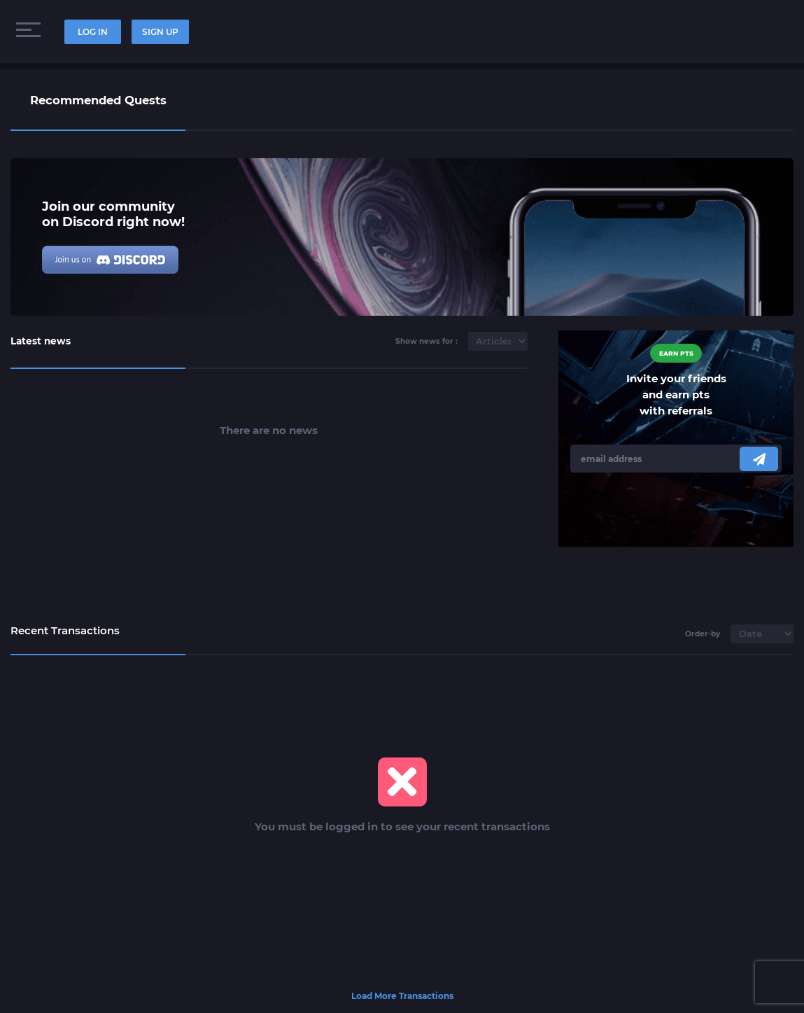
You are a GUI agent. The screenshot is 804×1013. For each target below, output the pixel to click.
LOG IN (93, 32)
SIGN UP (160, 32)
